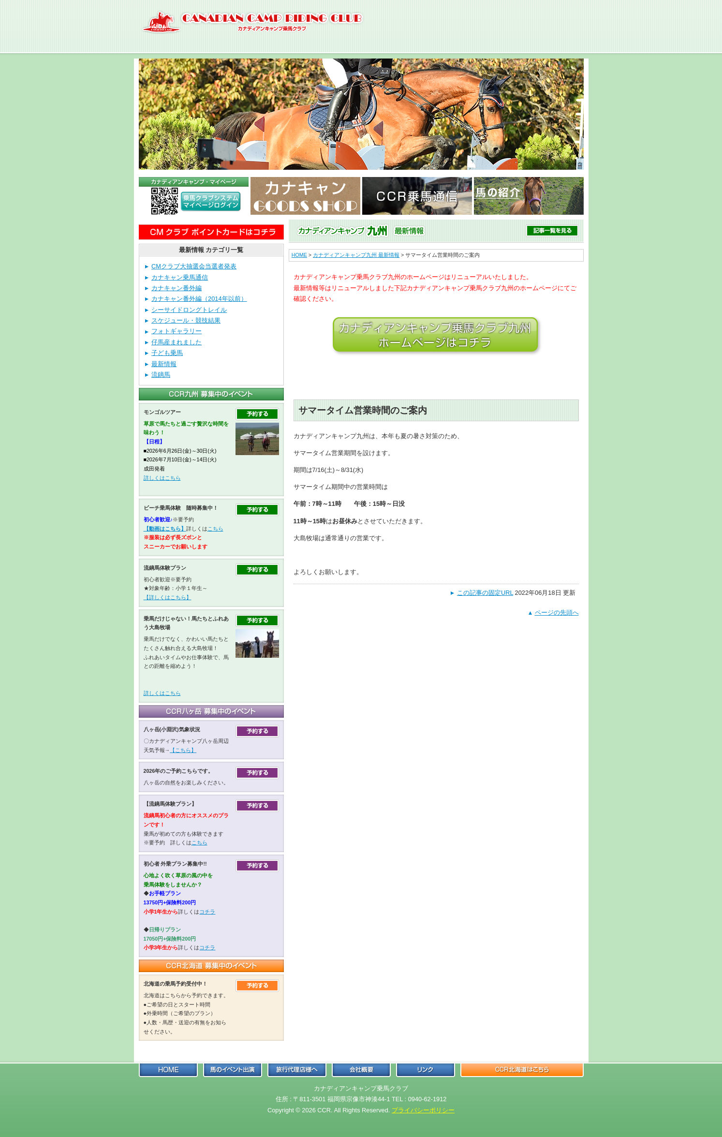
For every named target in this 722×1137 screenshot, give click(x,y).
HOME (299, 255)
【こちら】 (183, 750)
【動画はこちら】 (165, 529)
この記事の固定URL (485, 592)
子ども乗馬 (167, 352)
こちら (215, 529)
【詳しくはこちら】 (168, 597)
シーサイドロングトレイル (189, 309)
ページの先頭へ (557, 612)
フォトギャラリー (176, 331)
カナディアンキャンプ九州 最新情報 (356, 255)
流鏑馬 (160, 374)
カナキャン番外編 (176, 288)
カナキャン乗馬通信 (179, 277)
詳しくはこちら (162, 478)
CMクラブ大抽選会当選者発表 (193, 266)
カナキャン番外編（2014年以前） (199, 298)
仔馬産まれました (176, 342)
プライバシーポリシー (423, 1110)
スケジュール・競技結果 (186, 320)
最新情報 (164, 364)
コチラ (207, 912)
